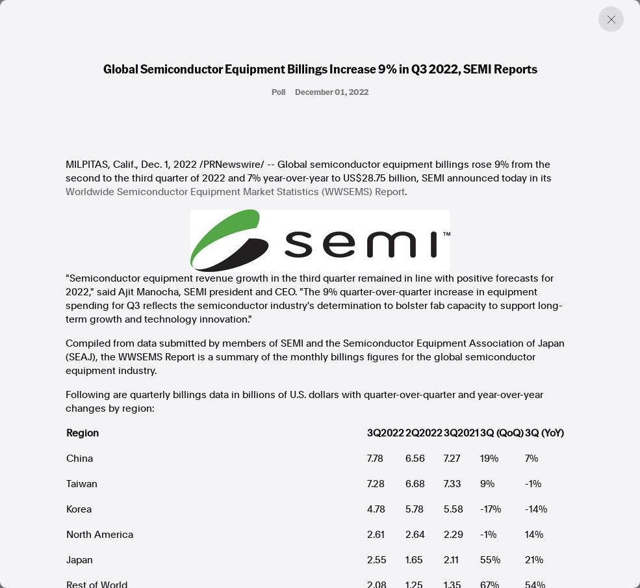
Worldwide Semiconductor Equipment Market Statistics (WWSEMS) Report (235, 192)
